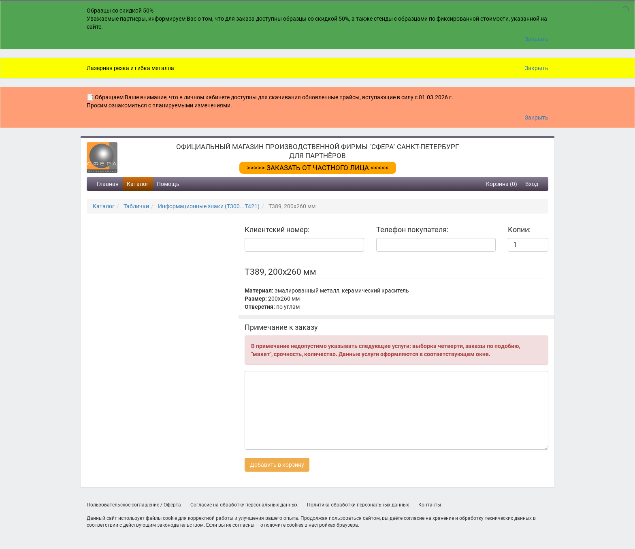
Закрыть (536, 39)
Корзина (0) (501, 184)
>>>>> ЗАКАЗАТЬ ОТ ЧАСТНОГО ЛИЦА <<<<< (318, 168)
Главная (108, 184)
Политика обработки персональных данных (358, 505)
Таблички (136, 206)
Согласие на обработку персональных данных (244, 505)
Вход (531, 184)
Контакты (429, 505)
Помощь (168, 184)
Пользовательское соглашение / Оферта (134, 505)
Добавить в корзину (277, 464)
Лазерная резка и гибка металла (130, 68)
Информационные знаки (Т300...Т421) (209, 206)
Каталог (138, 184)
